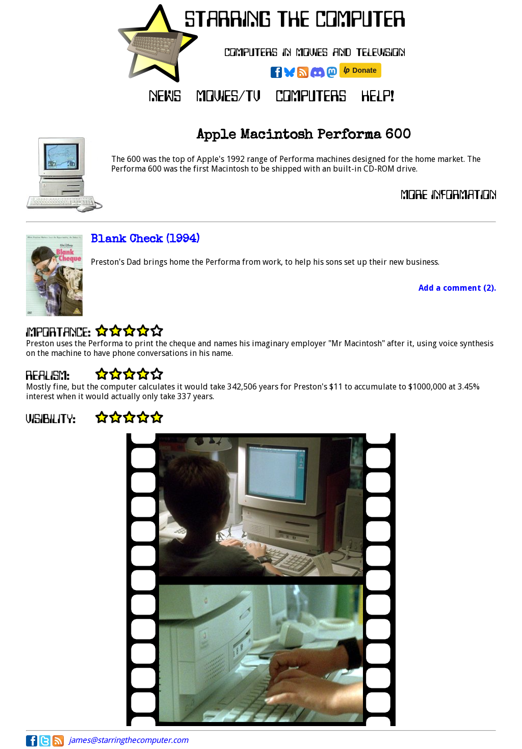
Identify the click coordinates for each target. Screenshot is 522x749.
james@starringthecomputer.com (128, 740)
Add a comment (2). (457, 288)
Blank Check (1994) (145, 240)
